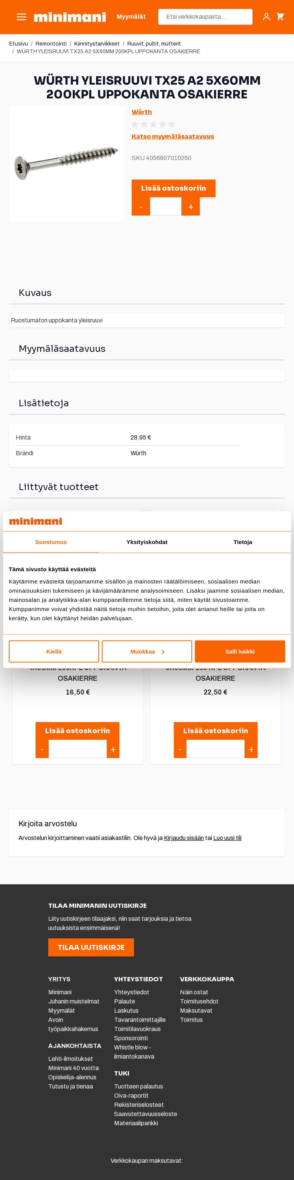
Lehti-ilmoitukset (70, 1059)
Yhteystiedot (131, 992)
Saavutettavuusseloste (145, 1114)
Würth (142, 112)
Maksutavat (196, 1010)
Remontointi (51, 44)
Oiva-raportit (131, 1095)
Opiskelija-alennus (72, 1077)
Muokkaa (147, 651)
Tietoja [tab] (243, 542)
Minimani (60, 992)
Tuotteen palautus (139, 1086)
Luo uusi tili (227, 838)
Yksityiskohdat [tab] (146, 542)
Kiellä (54, 651)
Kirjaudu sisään (184, 838)
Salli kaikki (240, 651)
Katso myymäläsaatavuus (173, 136)
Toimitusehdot (199, 1001)
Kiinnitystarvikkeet (97, 44)
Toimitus (191, 1020)
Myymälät (61, 1010)
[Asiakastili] (266, 16)
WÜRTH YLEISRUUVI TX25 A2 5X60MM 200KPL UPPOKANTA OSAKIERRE (108, 51)
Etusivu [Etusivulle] (18, 44)
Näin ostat (194, 992)
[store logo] (70, 17)
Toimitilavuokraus (137, 1029)
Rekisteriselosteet (139, 1105)
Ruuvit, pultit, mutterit (154, 44)
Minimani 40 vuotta (73, 1068)
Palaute (124, 1001)
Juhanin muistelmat (74, 1001)
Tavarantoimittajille (140, 1020)
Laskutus (126, 1010)
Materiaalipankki (136, 1123)
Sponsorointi (131, 1038)
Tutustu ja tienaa (70, 1086)
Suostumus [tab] (51, 542)
